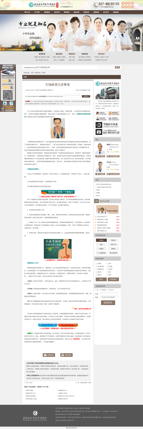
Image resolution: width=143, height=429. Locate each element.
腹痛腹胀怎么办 (62, 390)
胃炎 (101, 244)
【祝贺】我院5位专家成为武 (104, 187)
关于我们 (37, 12)
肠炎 (71, 408)
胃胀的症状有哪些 (31, 396)
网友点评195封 (114, 156)
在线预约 (113, 279)
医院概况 (61, 408)
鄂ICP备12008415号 (71, 427)
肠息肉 (59, 57)
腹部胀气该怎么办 (31, 393)
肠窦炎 (36, 57)
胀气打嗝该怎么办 (102, 216)
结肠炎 (54, 57)
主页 (32, 72)
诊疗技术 (106, 12)
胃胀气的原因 (29, 390)
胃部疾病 (66, 12)
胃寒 (37, 60)
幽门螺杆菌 (42, 57)
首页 (56, 408)
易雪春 (98, 192)
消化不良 (46, 60)
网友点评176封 (114, 174)
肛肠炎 (101, 240)
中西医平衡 (98, 60)
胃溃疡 (41, 60)
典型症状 (86, 12)
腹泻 (55, 60)
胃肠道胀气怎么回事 (102, 219)
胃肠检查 (96, 12)
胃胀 (70, 57)
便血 (73, 60)
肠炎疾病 (76, 12)
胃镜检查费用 (87, 60)
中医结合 (96, 57)
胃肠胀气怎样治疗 (63, 399)
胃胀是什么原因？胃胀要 (103, 228)
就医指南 (82, 408)
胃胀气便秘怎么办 (102, 230)
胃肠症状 (72, 54)
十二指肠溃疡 (60, 60)
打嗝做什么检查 (62, 393)
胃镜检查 (88, 57)
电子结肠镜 (82, 57)
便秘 (70, 60)
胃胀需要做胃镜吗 (102, 225)
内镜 (107, 57)
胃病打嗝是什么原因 (85, 382)
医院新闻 (47, 12)
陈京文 (98, 195)
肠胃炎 (113, 248)
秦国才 (98, 190)
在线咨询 (101, 156)
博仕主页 (27, 12)
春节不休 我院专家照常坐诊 (103, 184)
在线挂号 (76, 408)
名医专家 (57, 12)
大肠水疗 (102, 57)
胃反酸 (48, 57)
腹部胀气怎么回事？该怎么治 (66, 396)
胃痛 (73, 57)
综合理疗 (105, 60)
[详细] (103, 108)
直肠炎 (64, 57)
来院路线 (116, 12)
